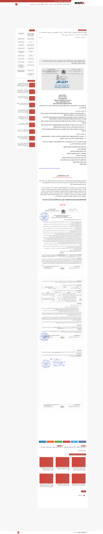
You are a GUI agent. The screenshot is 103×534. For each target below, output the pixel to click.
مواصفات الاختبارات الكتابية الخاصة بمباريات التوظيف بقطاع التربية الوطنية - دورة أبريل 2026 (46, 469)
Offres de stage (30, 70)
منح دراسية (51, 4)
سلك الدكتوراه (21, 45)
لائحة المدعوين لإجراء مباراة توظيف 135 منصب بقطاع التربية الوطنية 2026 (62, 469)
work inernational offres (30, 74)
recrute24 (75, 532)
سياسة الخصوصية (67, 1)
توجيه (55, 4)
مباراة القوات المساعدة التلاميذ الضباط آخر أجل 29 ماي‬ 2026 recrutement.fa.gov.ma (22, 137)
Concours (41, 168)
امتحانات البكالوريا (21, 38)
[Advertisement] (51, 18)
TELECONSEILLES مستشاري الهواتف (21, 71)
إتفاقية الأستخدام (60, 1)
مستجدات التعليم (21, 55)
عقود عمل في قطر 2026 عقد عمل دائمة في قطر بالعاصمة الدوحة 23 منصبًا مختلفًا (23, 117)
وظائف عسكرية (40, 4)
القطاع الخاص (59, 4)
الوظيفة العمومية (66, 4)
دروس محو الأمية (33, 4)
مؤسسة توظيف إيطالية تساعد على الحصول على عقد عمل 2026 (23, 97)
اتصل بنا (55, 1)
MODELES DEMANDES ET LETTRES (21, 66)
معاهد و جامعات (21, 58)
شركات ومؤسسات (21, 48)
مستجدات (46, 4)
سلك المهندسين (30, 48)
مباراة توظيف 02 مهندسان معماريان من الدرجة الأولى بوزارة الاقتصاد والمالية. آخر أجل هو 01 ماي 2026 (79, 469)
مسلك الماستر (30, 58)
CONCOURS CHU (30, 65)
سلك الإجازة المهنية (30, 45)
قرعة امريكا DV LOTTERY (21, 52)
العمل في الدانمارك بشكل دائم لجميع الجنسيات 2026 (30, 34)
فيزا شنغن (30, 51)
